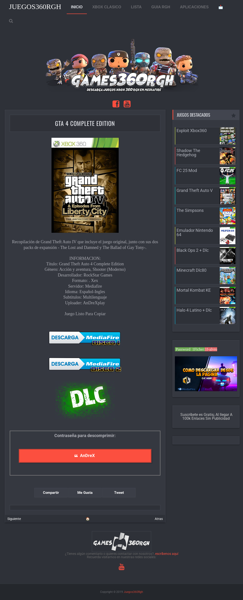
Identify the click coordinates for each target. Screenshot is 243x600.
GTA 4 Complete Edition (85, 123)
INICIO (77, 7)
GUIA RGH (160, 7)
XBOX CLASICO (106, 7)
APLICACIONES (194, 7)
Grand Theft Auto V (195, 190)
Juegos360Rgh (35, 6)
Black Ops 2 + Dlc (193, 250)
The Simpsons (190, 210)
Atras (159, 519)
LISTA (136, 7)
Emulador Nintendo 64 (195, 232)
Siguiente (14, 519)
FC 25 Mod (187, 170)
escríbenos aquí (166, 554)
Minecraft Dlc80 (191, 270)
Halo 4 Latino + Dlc (194, 310)
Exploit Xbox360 (192, 130)
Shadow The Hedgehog (188, 152)
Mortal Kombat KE (194, 290)
